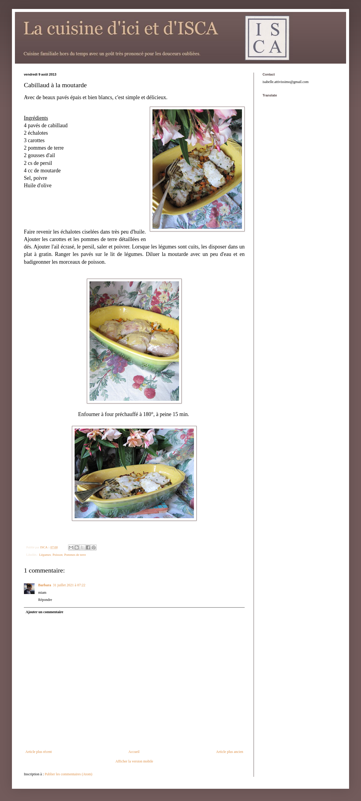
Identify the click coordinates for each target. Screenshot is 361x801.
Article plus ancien (229, 752)
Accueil (133, 752)
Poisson (58, 554)
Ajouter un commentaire (44, 612)
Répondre (45, 600)
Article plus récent (38, 752)
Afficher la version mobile (134, 761)
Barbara (44, 585)
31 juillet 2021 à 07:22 (69, 585)
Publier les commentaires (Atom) (68, 774)
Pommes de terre (75, 554)
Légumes (45, 554)
